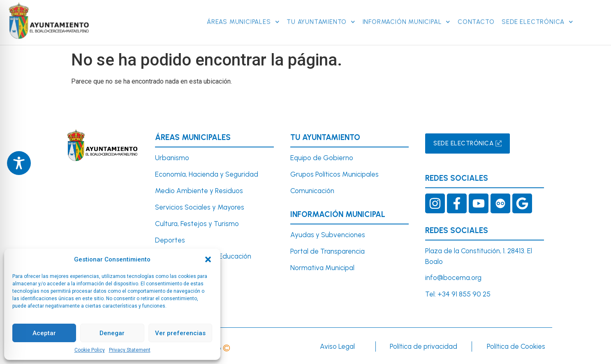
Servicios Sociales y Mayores (199, 207)
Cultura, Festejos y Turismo (197, 223)
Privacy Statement (129, 350)
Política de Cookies (516, 346)
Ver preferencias (180, 333)
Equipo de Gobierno (321, 158)
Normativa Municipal (322, 268)
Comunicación (312, 191)
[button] (208, 259)
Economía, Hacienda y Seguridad (206, 174)
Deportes (170, 240)
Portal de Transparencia (327, 251)
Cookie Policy (89, 350)
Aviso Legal (337, 346)
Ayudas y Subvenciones (327, 235)
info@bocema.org (453, 277)
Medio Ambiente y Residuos (199, 191)
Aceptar (44, 333)
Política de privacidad (423, 346)
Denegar (112, 333)
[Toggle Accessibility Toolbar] (19, 163)
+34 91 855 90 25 (464, 294)
